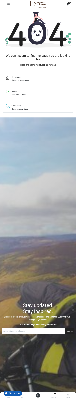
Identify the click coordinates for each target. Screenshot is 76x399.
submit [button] (70, 331)
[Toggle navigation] (8, 4)
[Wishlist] (53, 394)
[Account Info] (68, 395)
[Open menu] (38, 395)
